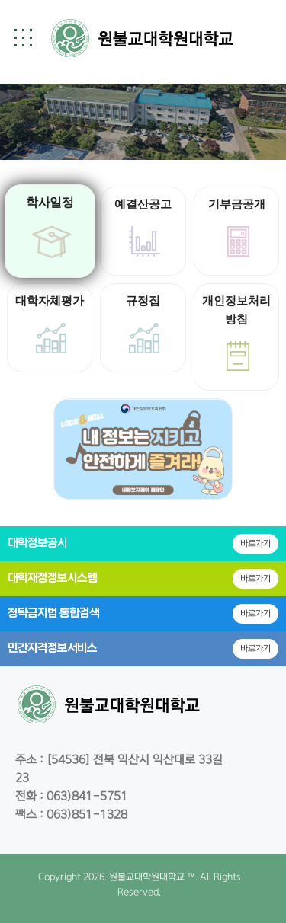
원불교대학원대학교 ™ (152, 877)
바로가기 (255, 543)
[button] (23, 37)
